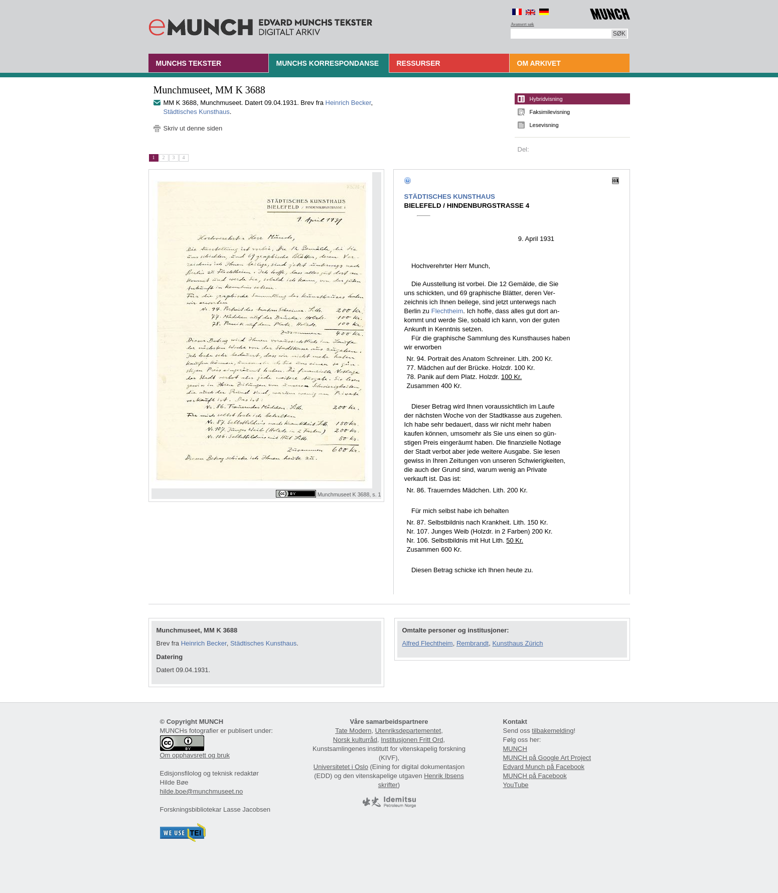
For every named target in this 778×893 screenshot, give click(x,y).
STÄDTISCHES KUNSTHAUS (449, 196)
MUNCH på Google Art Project (547, 757)
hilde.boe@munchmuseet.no (201, 791)
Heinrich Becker (348, 102)
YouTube (516, 785)
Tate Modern (353, 730)
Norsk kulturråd (355, 739)
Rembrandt (472, 643)
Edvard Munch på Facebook (544, 767)
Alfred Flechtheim (427, 643)
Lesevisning (544, 125)
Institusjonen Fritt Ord (412, 739)
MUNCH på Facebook (535, 776)
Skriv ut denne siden (193, 128)
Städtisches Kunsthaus (197, 111)
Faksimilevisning (550, 112)
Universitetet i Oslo (341, 767)
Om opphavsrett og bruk (195, 755)
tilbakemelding (552, 730)
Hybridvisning (546, 99)
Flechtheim (447, 311)
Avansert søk (522, 24)
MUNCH (515, 748)
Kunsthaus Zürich (517, 643)
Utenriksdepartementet (408, 730)
